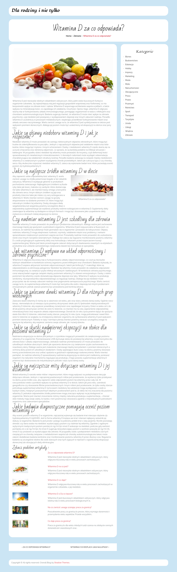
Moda (127, 80)
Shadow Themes (61, 562)
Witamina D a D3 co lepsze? (60, 494)
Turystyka (129, 119)
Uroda (128, 123)
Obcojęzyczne (131, 92)
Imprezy (129, 72)
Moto (127, 84)
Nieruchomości (132, 88)
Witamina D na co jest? (58, 466)
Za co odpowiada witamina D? (61, 453)
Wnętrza (129, 131)
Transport (129, 115)
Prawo (128, 100)
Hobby (128, 68)
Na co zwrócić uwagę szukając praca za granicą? (70, 507)
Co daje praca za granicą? (59, 521)
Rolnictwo (129, 107)
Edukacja (129, 64)
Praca (127, 96)
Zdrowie (129, 135)
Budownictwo (131, 60)
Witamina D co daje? (57, 480)
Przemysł (129, 104)
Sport (127, 111)
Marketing (129, 76)
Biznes (128, 56)
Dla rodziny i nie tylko (35, 10)
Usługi (128, 127)
